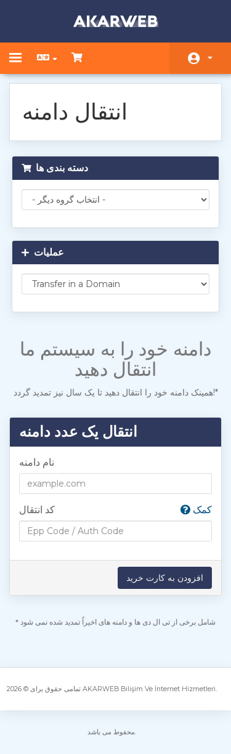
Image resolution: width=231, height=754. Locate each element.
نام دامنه (36, 462)
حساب (210, 58)
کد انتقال (115, 510)
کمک (196, 510)
